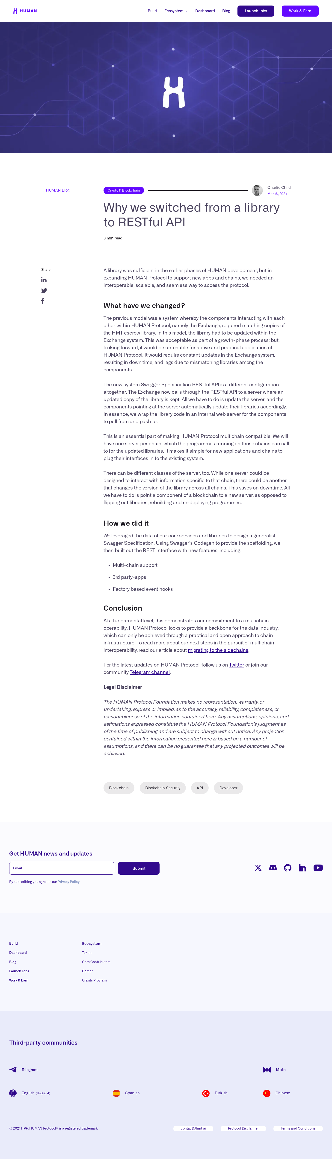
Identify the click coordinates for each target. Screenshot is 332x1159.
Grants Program (94, 980)
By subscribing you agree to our (44, 882)
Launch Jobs (256, 11)
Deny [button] (276, 1152)
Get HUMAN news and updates (50, 854)
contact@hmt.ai (193, 1128)
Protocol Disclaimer (243, 1128)
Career (87, 971)
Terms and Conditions (298, 1128)
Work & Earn (300, 11)
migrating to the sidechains (218, 650)
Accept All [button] (300, 1152)
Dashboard (205, 11)
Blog (226, 11)
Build (152, 11)
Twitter (236, 665)
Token (87, 953)
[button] (315, 1152)
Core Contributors (96, 962)
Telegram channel (150, 672)
